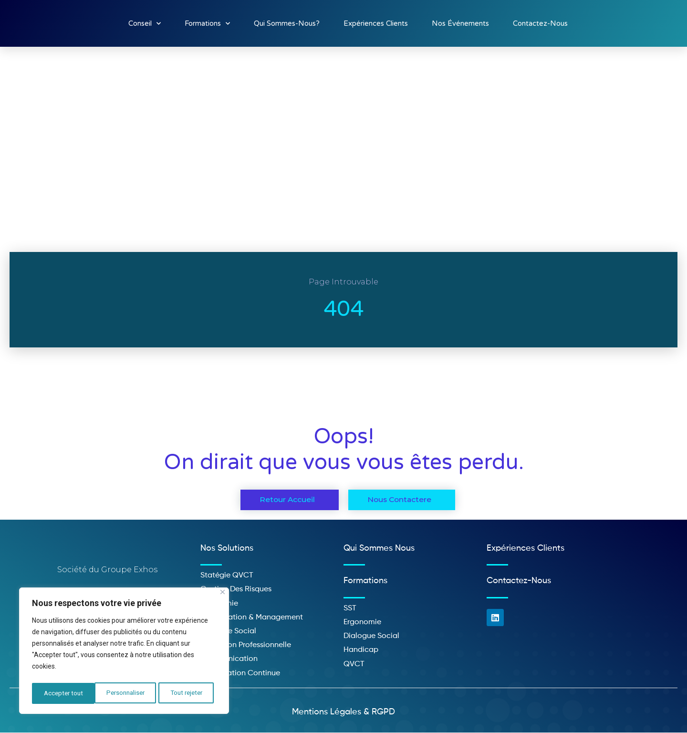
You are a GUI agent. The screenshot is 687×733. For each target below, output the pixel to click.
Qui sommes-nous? (287, 23)
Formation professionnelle (245, 645)
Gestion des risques (235, 590)
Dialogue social (371, 636)
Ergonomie (362, 623)
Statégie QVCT (226, 576)
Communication (229, 659)
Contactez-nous (540, 23)
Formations (207, 23)
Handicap (361, 650)
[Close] (222, 595)
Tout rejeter (124, 693)
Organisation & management (251, 617)
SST (350, 608)
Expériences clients (376, 23)
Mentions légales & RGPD (343, 712)
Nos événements (460, 23)
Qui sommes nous (379, 548)
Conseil (144, 23)
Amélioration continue (240, 673)
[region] (124, 652)
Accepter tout (186, 693)
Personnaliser (62, 693)
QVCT (354, 664)
